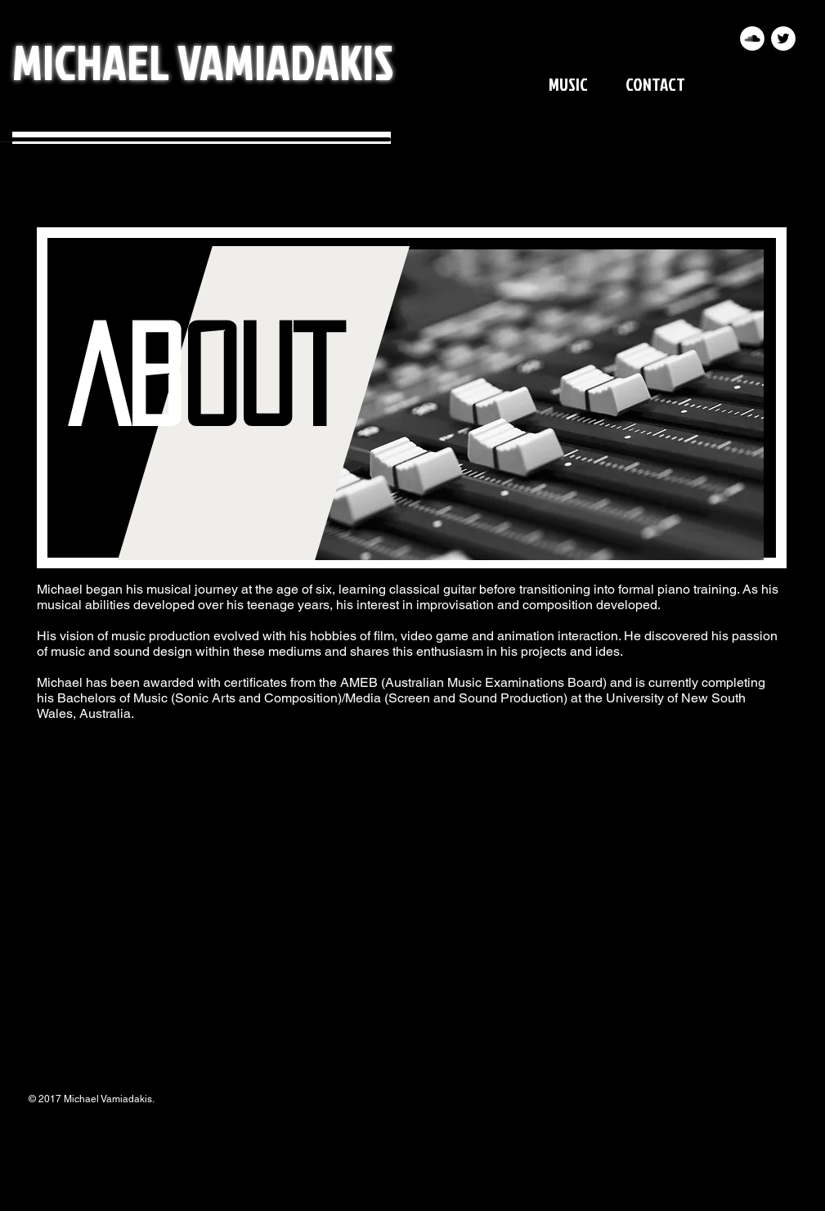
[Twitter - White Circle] (783, 38)
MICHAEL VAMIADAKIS (202, 61)
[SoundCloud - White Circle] (752, 38)
